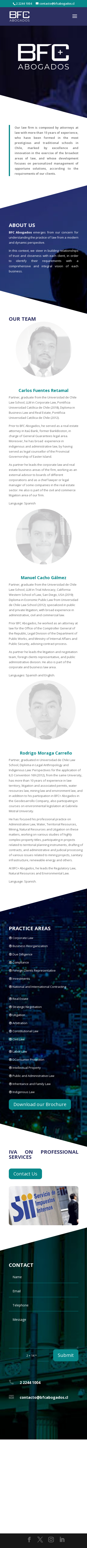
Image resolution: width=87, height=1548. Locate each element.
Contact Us (25, 1174)
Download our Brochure (39, 1104)
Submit (66, 1355)
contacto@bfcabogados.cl (44, 1397)
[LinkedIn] (62, 1539)
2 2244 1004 (30, 1382)
